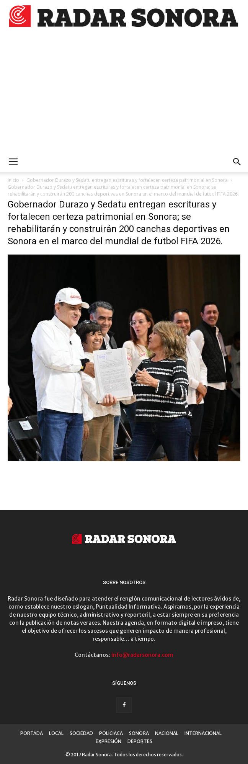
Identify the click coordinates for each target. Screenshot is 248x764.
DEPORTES (139, 741)
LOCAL (56, 733)
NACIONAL (166, 733)
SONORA (139, 733)
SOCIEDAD (81, 733)
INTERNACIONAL (203, 733)
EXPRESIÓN (108, 741)
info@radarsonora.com (142, 654)
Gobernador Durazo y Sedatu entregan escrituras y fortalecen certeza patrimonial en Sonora (127, 180)
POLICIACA (111, 733)
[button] (237, 162)
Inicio (13, 180)
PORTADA (31, 733)
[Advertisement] (124, 94)
